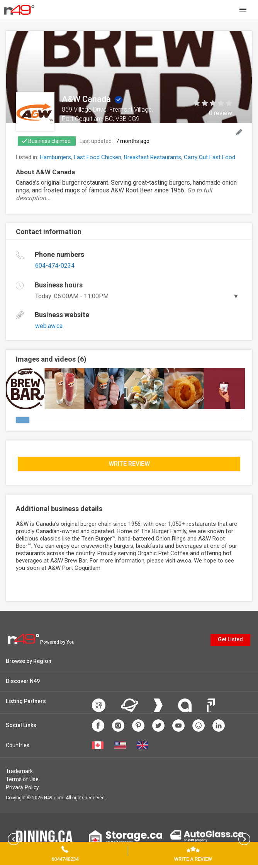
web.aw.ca (49, 326)
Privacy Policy (22, 787)
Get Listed (230, 639)
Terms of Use (22, 779)
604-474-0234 (55, 265)
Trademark (19, 771)
